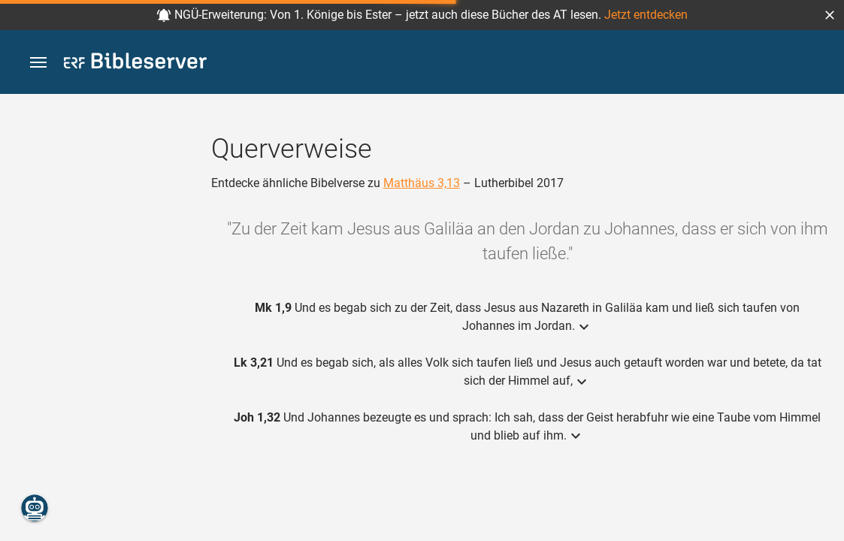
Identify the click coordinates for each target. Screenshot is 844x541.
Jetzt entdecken (646, 15)
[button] (829, 15)
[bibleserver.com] (135, 63)
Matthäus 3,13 (421, 183)
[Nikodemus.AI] (34, 507)
